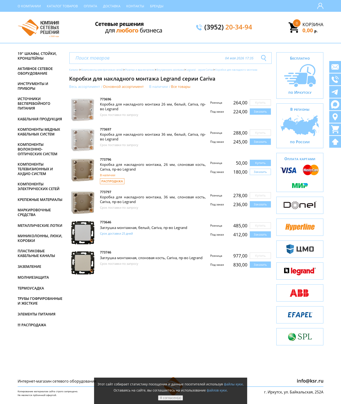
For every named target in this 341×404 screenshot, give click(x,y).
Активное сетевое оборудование (35, 71)
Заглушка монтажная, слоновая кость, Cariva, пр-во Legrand (151, 257)
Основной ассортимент (123, 86)
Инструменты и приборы (33, 86)
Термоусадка (31, 288)
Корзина (312, 24)
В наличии (158, 86)
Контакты (135, 6)
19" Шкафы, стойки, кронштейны (37, 56)
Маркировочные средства (34, 212)
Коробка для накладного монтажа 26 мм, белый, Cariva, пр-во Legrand (153, 106)
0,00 (310, 30)
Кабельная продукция (40, 119)
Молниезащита (33, 277)
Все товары (180, 86)
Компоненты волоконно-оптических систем (37, 149)
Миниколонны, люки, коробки (40, 238)
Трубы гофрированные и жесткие (40, 301)
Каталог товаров (62, 6)
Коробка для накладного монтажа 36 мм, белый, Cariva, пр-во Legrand (153, 136)
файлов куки (217, 390)
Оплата (90, 6)
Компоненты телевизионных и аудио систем (35, 169)
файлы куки (233, 384)
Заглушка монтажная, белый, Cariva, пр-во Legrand (143, 227)
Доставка (111, 6)
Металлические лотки (40, 225)
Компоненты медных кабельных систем (39, 131)
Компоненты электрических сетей (38, 186)
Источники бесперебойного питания (34, 103)
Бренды (156, 6)
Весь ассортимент (84, 86)
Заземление (29, 266)
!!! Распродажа (32, 324)
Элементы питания (37, 314)
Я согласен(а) (170, 398)
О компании (29, 6)
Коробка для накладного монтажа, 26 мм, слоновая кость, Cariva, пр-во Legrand (153, 166)
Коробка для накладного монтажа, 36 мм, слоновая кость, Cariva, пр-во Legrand (153, 199)
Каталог (74, 69)
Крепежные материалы (40, 199)
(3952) (228, 27)
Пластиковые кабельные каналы (36, 253)
